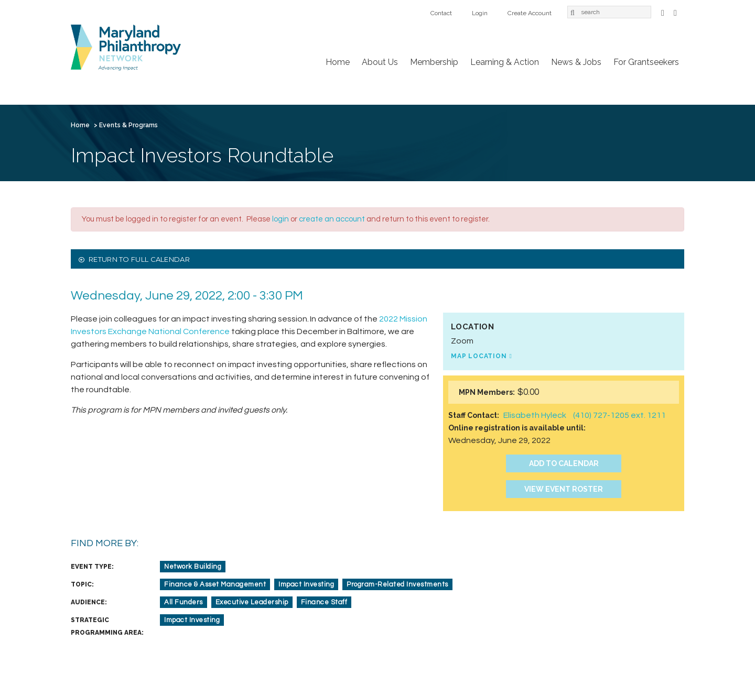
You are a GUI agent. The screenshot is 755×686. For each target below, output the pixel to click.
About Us (380, 62)
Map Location (479, 356)
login (280, 219)
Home (338, 62)
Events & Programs (128, 125)
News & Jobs (576, 62)
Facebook (662, 11)
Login (480, 13)
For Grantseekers (646, 62)
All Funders (183, 602)
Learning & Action (504, 62)
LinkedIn (675, 11)
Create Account (530, 13)
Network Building (192, 566)
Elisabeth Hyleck (534, 415)
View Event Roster (563, 489)
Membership (434, 62)
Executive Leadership (251, 602)
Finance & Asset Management (215, 584)
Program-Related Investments (397, 584)
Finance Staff (324, 602)
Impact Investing (306, 584)
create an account (332, 219)
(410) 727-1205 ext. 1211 (619, 415)
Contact (441, 13)
